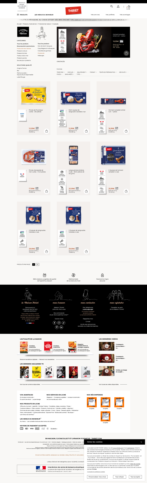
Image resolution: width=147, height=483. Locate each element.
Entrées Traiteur (43, 406)
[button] (118, 6)
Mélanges (41, 55)
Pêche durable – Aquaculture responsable (25, 73)
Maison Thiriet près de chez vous (59, 308)
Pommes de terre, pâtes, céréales (30, 410)
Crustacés (55, 24)
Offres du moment (25, 406)
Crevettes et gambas (44, 51)
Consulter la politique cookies (96, 471)
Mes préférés (110, 15)
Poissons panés (22, 58)
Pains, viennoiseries (26, 412)
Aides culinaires (45, 410)
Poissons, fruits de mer (30, 24)
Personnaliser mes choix (97, 477)
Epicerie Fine (50, 412)
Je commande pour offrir (54, 399)
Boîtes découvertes (61, 412)
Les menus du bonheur (44, 15)
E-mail (88, 321)
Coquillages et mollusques (46, 48)
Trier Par (60, 72)
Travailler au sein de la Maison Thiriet (117, 308)
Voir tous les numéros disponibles (30, 384)
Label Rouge (21, 77)
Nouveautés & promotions (26, 46)
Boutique (70, 412)
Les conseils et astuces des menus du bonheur (41, 421)
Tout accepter (135, 477)
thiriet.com (21, 442)
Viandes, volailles (61, 408)
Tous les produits (22, 44)
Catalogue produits (66, 442)
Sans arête (69, 74)
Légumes (70, 408)
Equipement (81, 72)
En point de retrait (25, 399)
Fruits (53, 410)
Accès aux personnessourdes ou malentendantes (88, 325)
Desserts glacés (65, 410)
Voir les (70, 72)
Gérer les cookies (135, 464)
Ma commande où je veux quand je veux (59, 314)
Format (92, 72)
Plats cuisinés (36, 408)
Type (78, 74)
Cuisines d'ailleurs (25, 408)
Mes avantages (125, 15)
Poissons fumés (22, 53)
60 (37, 264)
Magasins (49, 397)
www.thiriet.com (118, 448)
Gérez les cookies (77, 442)
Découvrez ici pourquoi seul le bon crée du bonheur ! (30, 309)
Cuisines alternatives (39, 412)
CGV (49, 442)
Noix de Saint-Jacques (45, 46)
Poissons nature (22, 51)
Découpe (122, 72)
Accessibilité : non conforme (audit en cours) (54, 444)
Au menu (23, 421)
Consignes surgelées (60, 397)
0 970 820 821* (88, 309)
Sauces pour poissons (24, 60)
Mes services (95, 15)
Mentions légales (56, 442)
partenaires (130, 448)
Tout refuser (119, 477)
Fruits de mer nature (44, 24)
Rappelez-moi (88, 319)
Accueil (19, 24)
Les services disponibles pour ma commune (36, 442)
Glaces (58, 410)
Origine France (22, 68)
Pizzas (68, 406)
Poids (59, 74)
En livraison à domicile (26, 397)
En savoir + (54, 428)
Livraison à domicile (73, 397)
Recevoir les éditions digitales (28, 359)
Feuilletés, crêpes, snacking (57, 406)
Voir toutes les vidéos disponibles (109, 384)
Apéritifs (34, 406)
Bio (18, 70)
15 (33, 264)
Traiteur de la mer (22, 55)
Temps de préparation (107, 72)
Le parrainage (36, 399)
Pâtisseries (75, 410)
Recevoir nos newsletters (46, 359)
